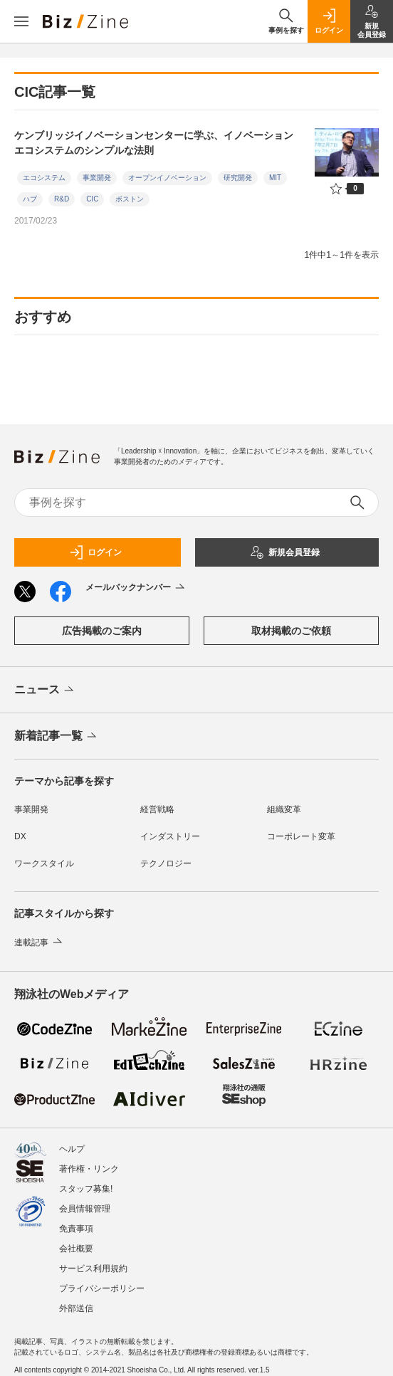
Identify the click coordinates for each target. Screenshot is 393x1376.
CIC (92, 199)
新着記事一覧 (56, 737)
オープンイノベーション (167, 178)
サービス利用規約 (93, 1268)
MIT (275, 178)
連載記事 (39, 942)
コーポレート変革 (301, 836)
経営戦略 (157, 809)
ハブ (30, 199)
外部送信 (76, 1308)
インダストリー (170, 836)
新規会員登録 (285, 552)
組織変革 (284, 809)
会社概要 (76, 1249)
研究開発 (238, 178)
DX (20, 836)
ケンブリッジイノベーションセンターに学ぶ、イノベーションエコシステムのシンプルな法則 (153, 143)
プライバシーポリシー (102, 1288)
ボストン (129, 199)
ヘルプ (72, 1149)
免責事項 (76, 1229)
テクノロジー (166, 863)
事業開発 (97, 178)
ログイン (95, 552)
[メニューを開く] (21, 21)
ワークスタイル (44, 863)
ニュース (45, 690)
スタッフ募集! (85, 1189)
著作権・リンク (89, 1169)
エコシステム (44, 178)
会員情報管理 (84, 1209)
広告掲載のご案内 (102, 630)
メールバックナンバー (136, 588)
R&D (61, 199)
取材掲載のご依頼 (291, 630)
